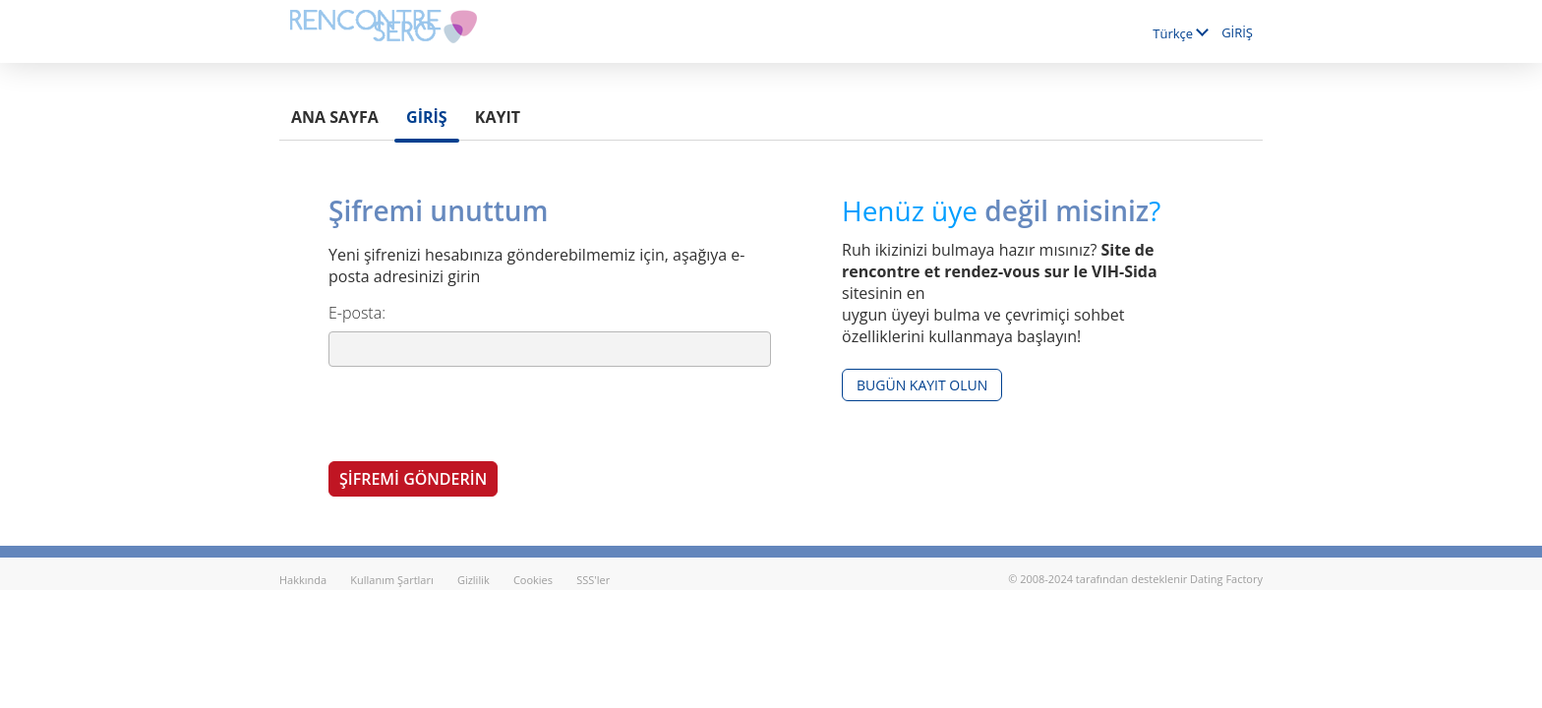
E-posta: (357, 313)
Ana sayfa (335, 117)
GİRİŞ (1237, 32)
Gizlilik (473, 579)
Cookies (533, 579)
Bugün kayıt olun (922, 385)
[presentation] (477, 413)
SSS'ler (593, 579)
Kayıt (497, 117)
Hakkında (302, 579)
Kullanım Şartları (391, 579)
